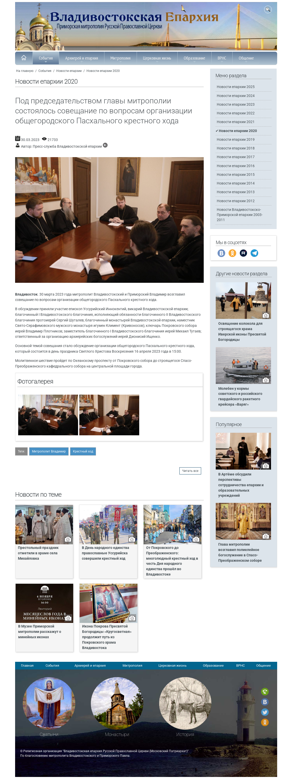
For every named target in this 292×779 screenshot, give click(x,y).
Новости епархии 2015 (236, 174)
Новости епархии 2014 (236, 183)
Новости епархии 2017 (236, 157)
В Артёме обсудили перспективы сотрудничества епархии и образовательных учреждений (241, 485)
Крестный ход (83, 451)
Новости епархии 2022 (236, 113)
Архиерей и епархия (81, 59)
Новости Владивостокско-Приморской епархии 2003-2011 (240, 215)
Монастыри (117, 734)
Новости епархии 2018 (236, 148)
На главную (25, 71)
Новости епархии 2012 (236, 201)
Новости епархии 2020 (103, 71)
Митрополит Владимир (49, 451)
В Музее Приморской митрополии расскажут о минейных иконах (39, 631)
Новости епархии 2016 (236, 166)
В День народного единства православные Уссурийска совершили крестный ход (105, 553)
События (46, 59)
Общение (246, 59)
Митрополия (121, 59)
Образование (194, 59)
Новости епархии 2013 (236, 192)
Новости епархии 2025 (236, 87)
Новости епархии (69, 71)
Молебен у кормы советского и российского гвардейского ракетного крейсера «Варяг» (240, 396)
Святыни (49, 734)
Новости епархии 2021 (236, 122)
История (185, 734)
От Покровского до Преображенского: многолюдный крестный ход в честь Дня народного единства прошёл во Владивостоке (172, 561)
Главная (27, 665)
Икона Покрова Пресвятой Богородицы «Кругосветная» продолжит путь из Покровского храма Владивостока (107, 637)
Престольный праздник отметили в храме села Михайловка (38, 553)
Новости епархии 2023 (236, 104)
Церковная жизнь (157, 59)
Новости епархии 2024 (236, 96)
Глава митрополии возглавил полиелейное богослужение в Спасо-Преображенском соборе (240, 552)
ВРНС (222, 59)
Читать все (190, 471)
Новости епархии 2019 (236, 139)
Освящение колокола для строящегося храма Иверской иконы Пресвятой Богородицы (242, 331)
